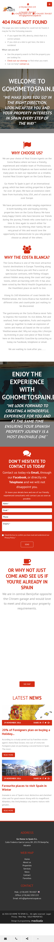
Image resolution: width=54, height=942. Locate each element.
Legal (48, 914)
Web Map (22, 916)
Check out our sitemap (17, 60)
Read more (8, 755)
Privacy (14, 916)
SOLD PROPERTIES (35, 916)
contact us (24, 63)
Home (27, 859)
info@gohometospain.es (30, 15)
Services (27, 868)
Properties (27, 865)
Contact (27, 875)
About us (27, 862)
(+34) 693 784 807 (27, 12)
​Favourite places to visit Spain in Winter (24, 788)
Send (27, 544)
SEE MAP (27, 684)
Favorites (27, 878)
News (27, 871)
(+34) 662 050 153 (27, 7)
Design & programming (20, 921)
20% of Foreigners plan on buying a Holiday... (26, 732)
